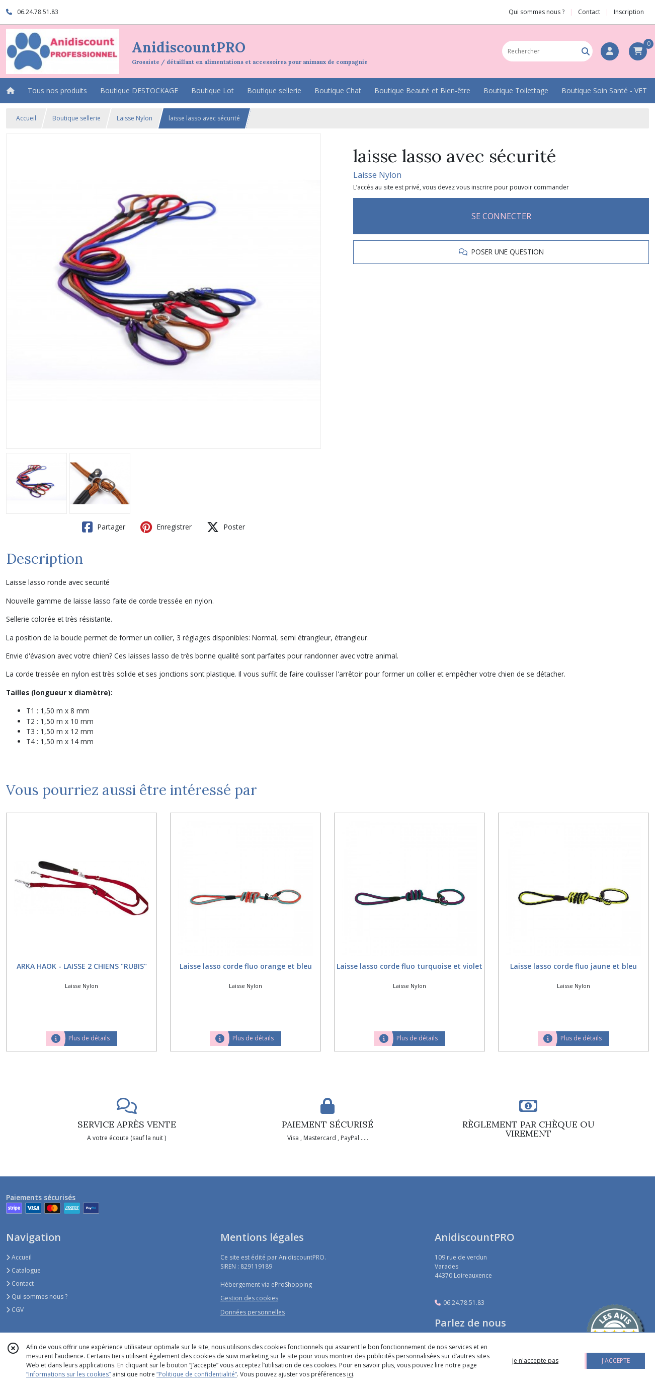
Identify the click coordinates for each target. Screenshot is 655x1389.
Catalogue (23, 1270)
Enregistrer (166, 527)
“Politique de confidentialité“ (196, 1374)
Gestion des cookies (249, 1298)
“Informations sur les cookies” (68, 1374)
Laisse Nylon (134, 118)
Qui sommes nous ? (36, 1296)
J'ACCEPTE (616, 1360)
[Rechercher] (585, 51)
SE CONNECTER (501, 216)
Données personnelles (252, 1312)
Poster (226, 527)
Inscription (629, 12)
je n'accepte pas (535, 1360)
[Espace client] (610, 51)
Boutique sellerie (76, 118)
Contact (589, 12)
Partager (103, 527)
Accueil (26, 118)
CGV (15, 1309)
